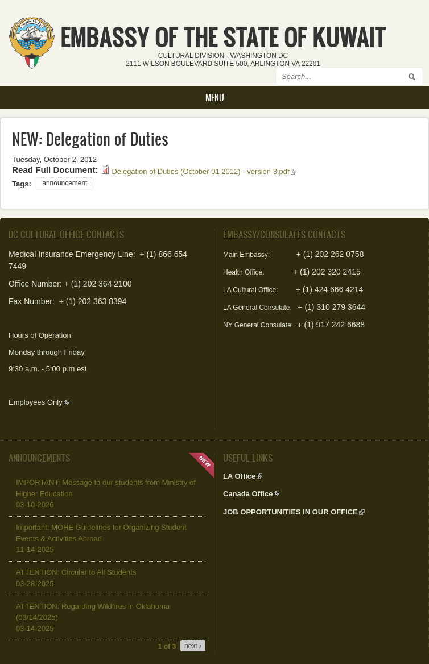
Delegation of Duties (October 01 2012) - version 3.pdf (204, 171)
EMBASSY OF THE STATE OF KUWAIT (223, 37)
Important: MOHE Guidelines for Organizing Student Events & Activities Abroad (101, 538)
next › (192, 646)
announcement (64, 183)
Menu (214, 97)
